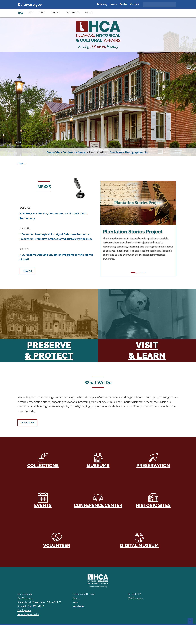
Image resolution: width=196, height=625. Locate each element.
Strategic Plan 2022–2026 (30, 606)
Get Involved (72, 12)
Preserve (55, 12)
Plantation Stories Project (133, 231)
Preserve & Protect (49, 350)
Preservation (153, 460)
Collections (43, 460)
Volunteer (56, 540)
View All (27, 270)
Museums (98, 460)
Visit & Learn (147, 350)
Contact (134, 4)
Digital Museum (139, 540)
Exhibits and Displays (84, 594)
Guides (123, 4)
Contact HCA (134, 594)
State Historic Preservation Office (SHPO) (39, 602)
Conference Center (98, 500)
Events (43, 500)
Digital (88, 12)
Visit (31, 12)
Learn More (28, 423)
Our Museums (25, 598)
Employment (24, 610)
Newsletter (78, 606)
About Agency (24, 594)
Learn (42, 12)
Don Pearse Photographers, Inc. (129, 152)
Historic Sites (153, 500)
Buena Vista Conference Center (67, 152)
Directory (102, 4)
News (113, 4)
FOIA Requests (135, 598)
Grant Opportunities (28, 614)
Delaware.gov (30, 4)
